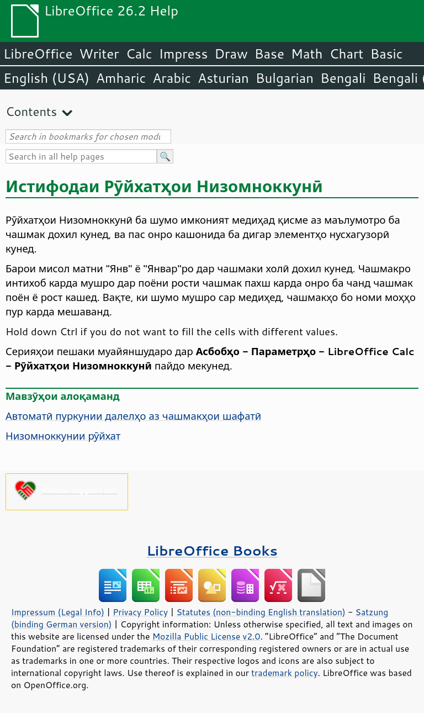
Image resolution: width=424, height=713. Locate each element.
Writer (99, 53)
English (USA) (46, 77)
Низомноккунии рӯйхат (63, 436)
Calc (139, 53)
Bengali (342, 77)
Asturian (223, 77)
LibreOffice (37, 53)
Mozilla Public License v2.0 (206, 636)
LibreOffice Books (212, 550)
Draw (230, 53)
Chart (346, 53)
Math (307, 53)
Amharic (121, 77)
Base (269, 53)
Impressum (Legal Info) (57, 612)
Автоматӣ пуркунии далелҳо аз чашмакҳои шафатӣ (133, 416)
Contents (31, 111)
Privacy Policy (140, 612)
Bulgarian (285, 77)
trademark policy (284, 673)
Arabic (171, 77)
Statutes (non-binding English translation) (260, 612)
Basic (386, 53)
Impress (183, 53)
